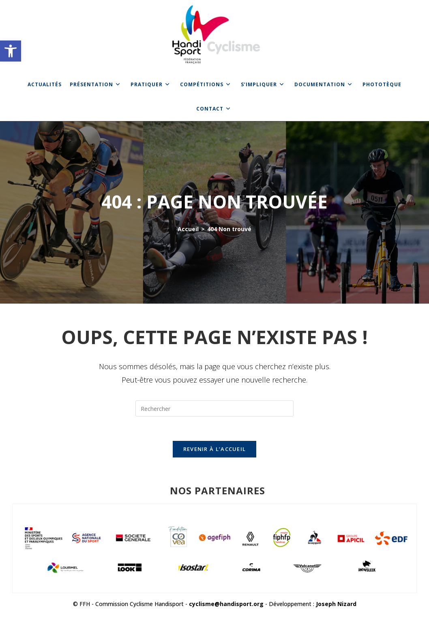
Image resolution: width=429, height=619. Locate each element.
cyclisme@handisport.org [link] (226, 604)
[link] (10, 51)
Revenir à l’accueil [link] (214, 449)
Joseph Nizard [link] (336, 604)
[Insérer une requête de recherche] (214, 408)
